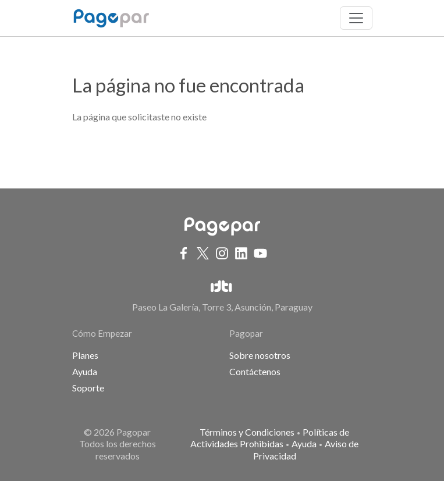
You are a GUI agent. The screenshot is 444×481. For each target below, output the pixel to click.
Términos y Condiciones (247, 431)
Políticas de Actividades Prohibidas (269, 438)
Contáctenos (254, 371)
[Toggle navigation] (356, 18)
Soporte (88, 387)
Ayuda (84, 371)
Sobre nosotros (259, 355)
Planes (85, 355)
